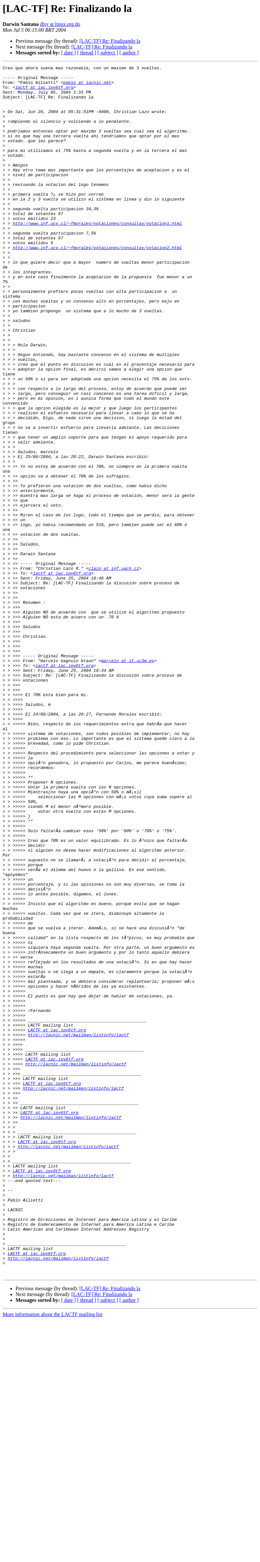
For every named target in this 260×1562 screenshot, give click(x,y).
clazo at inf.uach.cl (113, 669)
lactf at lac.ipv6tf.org (44, 92)
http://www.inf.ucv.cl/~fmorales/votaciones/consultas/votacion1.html (97, 255)
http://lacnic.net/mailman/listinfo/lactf (78, 1229)
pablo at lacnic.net (87, 86)
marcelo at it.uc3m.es (127, 780)
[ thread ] (86, 52)
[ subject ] (107, 52)
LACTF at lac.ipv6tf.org (57, 1223)
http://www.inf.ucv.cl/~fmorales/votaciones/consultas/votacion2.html (97, 284)
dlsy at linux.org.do (60, 24)
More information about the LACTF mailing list (52, 1556)
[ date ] (68, 52)
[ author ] (129, 52)
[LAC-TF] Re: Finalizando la (109, 41)
